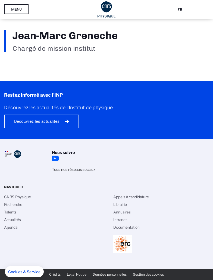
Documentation (126, 227)
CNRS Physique (17, 197)
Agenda (10, 227)
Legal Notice (76, 274)
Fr (180, 9)
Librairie (120, 204)
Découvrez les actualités (36, 121)
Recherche (13, 204)
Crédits (55, 274)
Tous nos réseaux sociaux (73, 169)
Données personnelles (110, 274)
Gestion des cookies (148, 274)
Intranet (120, 220)
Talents (10, 212)
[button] (24, 272)
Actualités (12, 220)
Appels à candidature (131, 197)
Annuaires (122, 212)
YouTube (55, 158)
